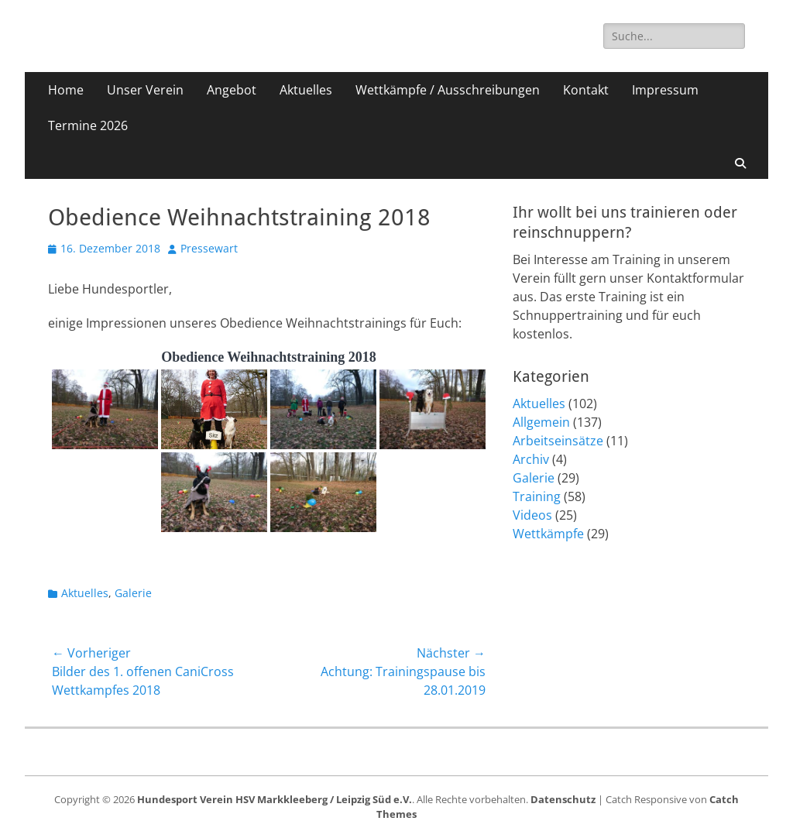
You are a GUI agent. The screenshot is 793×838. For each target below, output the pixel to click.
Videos (532, 515)
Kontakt (586, 89)
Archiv (531, 459)
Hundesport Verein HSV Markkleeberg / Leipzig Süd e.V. (274, 799)
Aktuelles (306, 89)
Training (537, 496)
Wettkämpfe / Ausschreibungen (447, 89)
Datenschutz (563, 799)
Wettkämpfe (548, 533)
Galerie (133, 593)
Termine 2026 (88, 125)
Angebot (231, 89)
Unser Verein (145, 89)
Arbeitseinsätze (558, 440)
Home (66, 89)
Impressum (665, 89)
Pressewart (209, 248)
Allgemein (541, 422)
